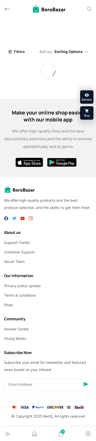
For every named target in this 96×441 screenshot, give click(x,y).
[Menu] (8, 434)
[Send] (86, 384)
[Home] (34, 433)
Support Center (17, 242)
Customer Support (19, 252)
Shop (8, 305)
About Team (14, 261)
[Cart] (61, 434)
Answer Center (16, 329)
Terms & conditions (20, 295)
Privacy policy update (22, 286)
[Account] (88, 434)
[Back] (7, 9)
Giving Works (15, 338)
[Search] (89, 9)
